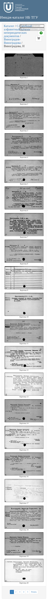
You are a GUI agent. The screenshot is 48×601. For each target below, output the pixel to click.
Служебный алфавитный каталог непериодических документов (18, 31)
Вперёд (33, 592)
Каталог (9, 26)
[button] (39, 38)
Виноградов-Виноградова (12, 41)
